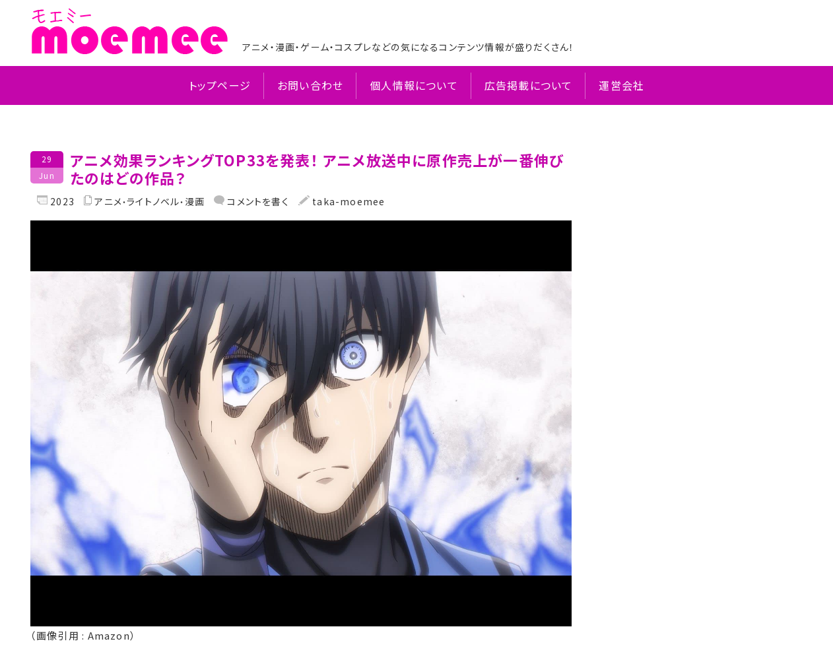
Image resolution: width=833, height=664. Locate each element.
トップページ (220, 85)
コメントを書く (256, 201)
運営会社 (621, 85)
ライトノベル (153, 201)
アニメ (108, 201)
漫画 (195, 201)
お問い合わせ (310, 85)
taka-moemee (347, 201)
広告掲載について (528, 85)
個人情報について (414, 85)
